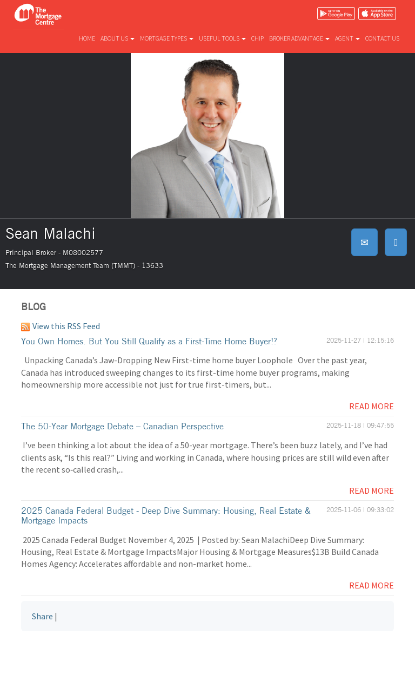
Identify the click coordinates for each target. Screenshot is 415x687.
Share (42, 616)
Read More (371, 406)
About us (118, 38)
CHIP (257, 38)
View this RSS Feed (60, 325)
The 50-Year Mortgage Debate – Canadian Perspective (122, 426)
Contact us (382, 38)
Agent (347, 38)
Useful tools (222, 38)
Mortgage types (166, 38)
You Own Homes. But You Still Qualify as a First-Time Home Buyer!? (149, 341)
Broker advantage (299, 38)
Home (87, 38)
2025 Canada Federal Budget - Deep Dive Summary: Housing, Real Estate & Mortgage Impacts (166, 515)
